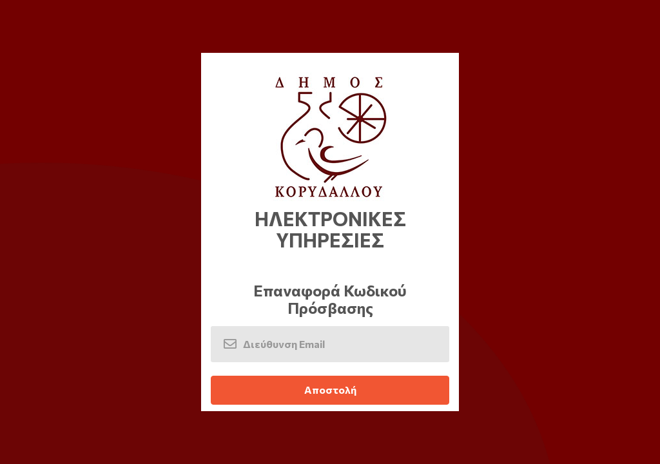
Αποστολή (330, 389)
